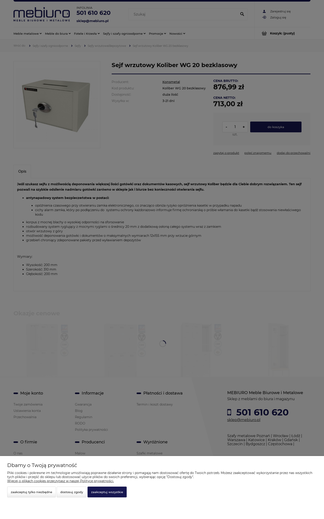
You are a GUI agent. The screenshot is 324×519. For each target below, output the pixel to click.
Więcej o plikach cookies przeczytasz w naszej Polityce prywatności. (60, 481)
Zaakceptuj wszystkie (107, 492)
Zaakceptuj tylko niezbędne (31, 492)
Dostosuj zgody (71, 492)
